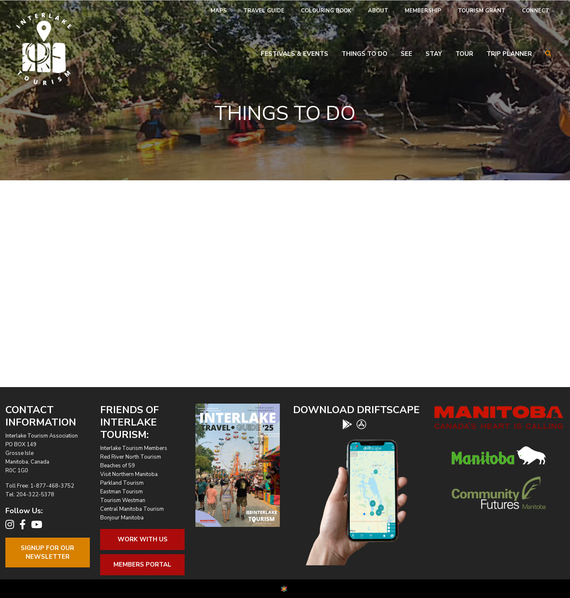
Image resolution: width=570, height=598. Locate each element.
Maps (219, 10)
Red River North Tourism (130, 457)
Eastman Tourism (121, 491)
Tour (464, 54)
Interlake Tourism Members (133, 448)
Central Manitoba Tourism (132, 509)
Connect (535, 10)
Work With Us (143, 539)
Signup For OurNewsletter (47, 552)
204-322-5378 (35, 494)
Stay (434, 54)
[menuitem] (218, 11)
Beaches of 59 (117, 465)
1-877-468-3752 (52, 486)
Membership (423, 10)
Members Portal (142, 564)
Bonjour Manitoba (122, 517)
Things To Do (364, 54)
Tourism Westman (122, 500)
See (406, 54)
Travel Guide (263, 10)
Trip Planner (509, 54)
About (378, 10)
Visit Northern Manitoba (129, 474)
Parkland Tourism (122, 483)
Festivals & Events (294, 54)
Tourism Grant (481, 10)
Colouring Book (326, 10)
